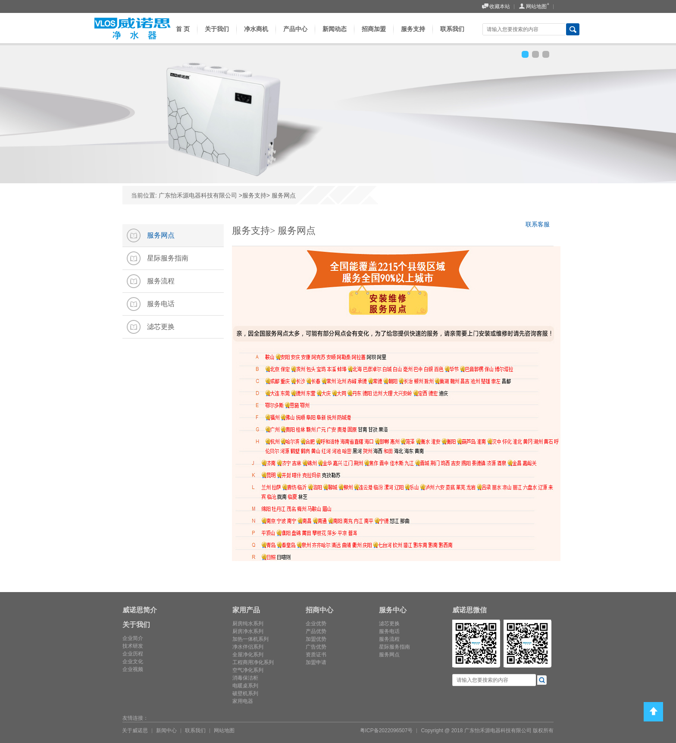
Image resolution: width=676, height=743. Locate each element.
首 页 (180, 35)
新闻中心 (166, 730)
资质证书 (316, 655)
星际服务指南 (394, 647)
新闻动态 (334, 35)
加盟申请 (316, 662)
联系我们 (452, 35)
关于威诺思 (135, 730)
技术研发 (132, 646)
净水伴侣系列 (247, 647)
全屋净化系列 (247, 655)
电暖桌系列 (245, 686)
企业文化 (132, 661)
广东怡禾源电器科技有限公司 (198, 195)
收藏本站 (496, 6)
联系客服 (540, 226)
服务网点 (389, 655)
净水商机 (256, 35)
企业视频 (132, 669)
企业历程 (132, 654)
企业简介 (132, 638)
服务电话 (389, 631)
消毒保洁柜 (245, 678)
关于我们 (217, 35)
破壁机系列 (245, 693)
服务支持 (413, 35)
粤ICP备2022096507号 (386, 730)
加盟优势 (316, 639)
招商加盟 (374, 35)
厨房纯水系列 (247, 624)
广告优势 (316, 647)
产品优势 (316, 631)
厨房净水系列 (247, 631)
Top (653, 711)
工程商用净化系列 (253, 662)
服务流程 (389, 639)
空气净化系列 (247, 670)
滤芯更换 (389, 624)
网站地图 (532, 6)
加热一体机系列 (250, 639)
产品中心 (295, 35)
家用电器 (242, 701)
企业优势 (316, 624)
